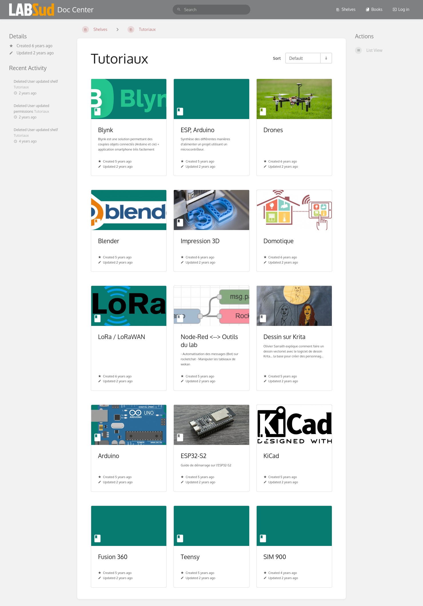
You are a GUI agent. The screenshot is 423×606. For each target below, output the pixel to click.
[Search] (179, 9)
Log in (401, 9)
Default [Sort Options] (296, 58)
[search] (211, 9)
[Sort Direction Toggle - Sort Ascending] (326, 58)
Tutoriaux (21, 87)
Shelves (346, 9)
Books (374, 9)
